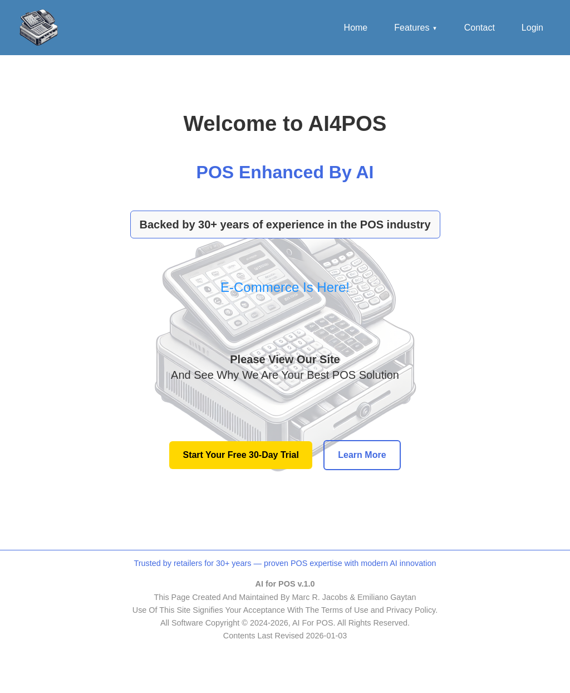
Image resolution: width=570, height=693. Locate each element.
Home (356, 27)
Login (532, 27)
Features (415, 27)
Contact (479, 27)
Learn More (362, 455)
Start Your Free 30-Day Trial (240, 455)
